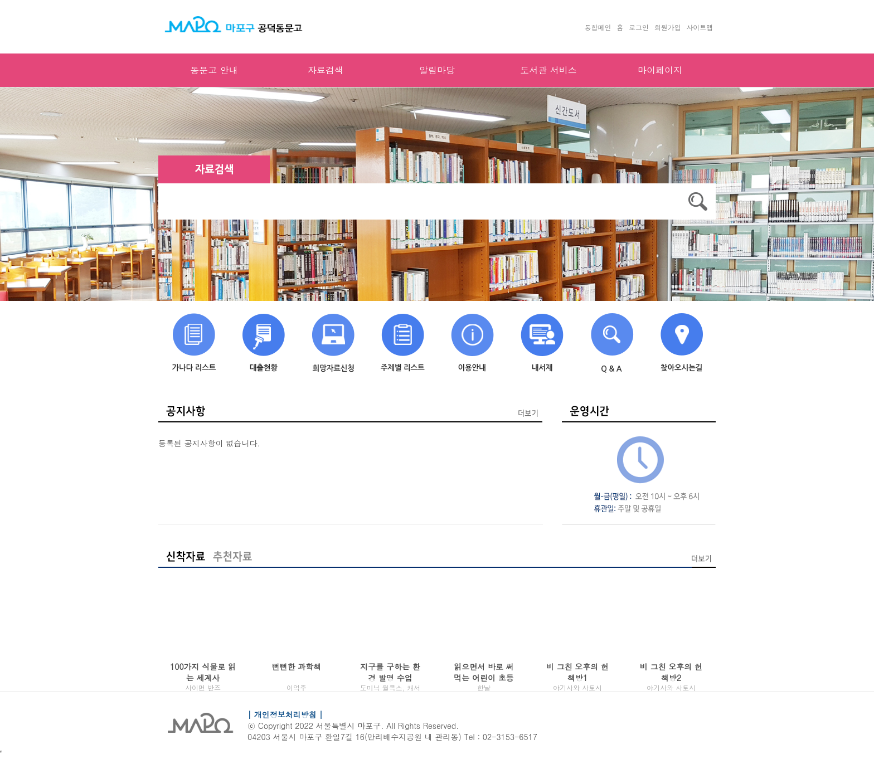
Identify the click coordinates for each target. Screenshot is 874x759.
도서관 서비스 (548, 70)
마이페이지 (660, 70)
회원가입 (667, 27)
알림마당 (437, 70)
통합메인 (598, 27)
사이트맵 (699, 27)
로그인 (639, 27)
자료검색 (325, 70)
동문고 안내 (213, 70)
